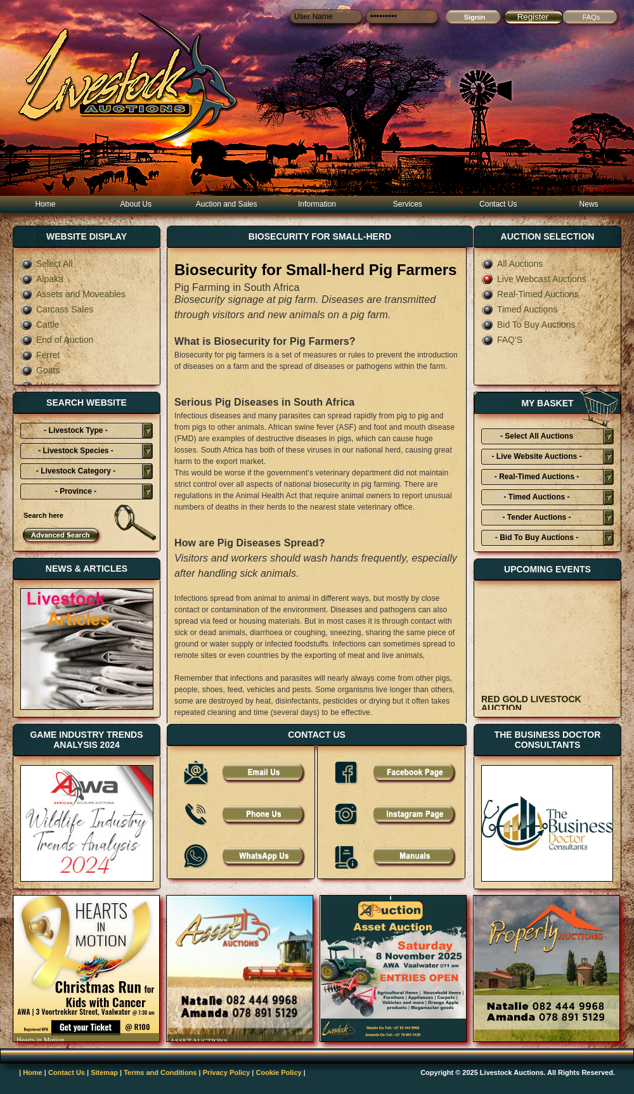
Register (533, 17)
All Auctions (512, 263)
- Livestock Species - (75, 450)
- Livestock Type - (75, 430)
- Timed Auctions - (536, 496)
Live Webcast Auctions (533, 279)
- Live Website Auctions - (536, 456)
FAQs (591, 17)
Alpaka (41, 279)
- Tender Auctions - (537, 517)
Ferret (40, 355)
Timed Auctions (519, 309)
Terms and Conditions (160, 1072)
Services (407, 204)
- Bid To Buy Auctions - (536, 537)
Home (45, 204)
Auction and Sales (226, 204)
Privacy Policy (226, 1072)
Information (317, 204)
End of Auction (56, 339)
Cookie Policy (279, 1072)
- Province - (75, 491)
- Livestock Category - (75, 471)
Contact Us (498, 204)
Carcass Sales (56, 309)
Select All (46, 263)
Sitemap (104, 1072)
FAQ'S (501, 339)
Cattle (40, 324)
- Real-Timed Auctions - (537, 476)
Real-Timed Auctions (530, 294)
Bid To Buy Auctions (528, 324)
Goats (40, 370)
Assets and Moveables (73, 294)
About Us (136, 204)
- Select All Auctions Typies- (536, 438)
